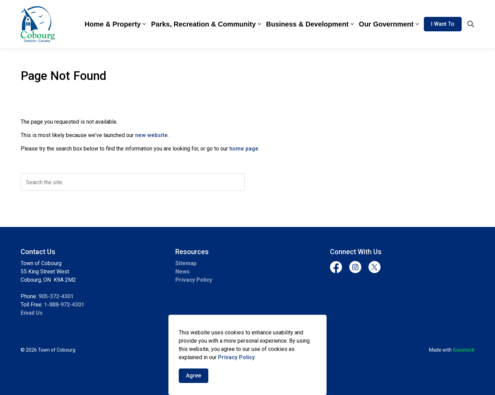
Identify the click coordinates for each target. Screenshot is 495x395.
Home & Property (113, 24)
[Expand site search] (470, 24)
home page (243, 148)
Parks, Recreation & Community (203, 24)
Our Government (386, 24)
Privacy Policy (236, 357)
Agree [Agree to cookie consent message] (193, 376)
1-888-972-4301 (64, 304)
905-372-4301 (56, 296)
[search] (133, 182)
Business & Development (307, 24)
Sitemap (186, 263)
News (182, 271)
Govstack (463, 350)
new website (151, 135)
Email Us (32, 313)
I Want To (442, 24)
